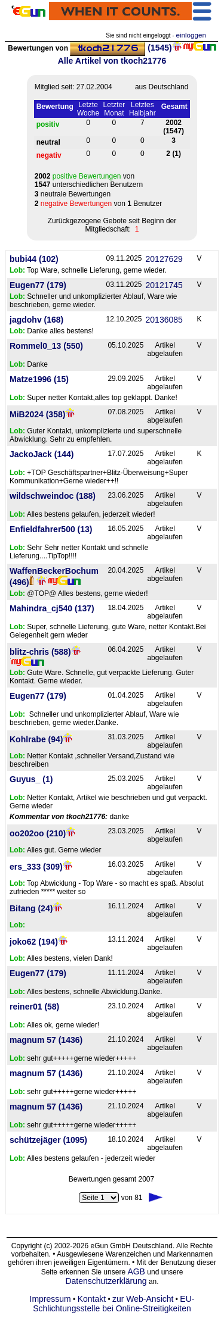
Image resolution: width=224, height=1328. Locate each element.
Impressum (50, 1299)
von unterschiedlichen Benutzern (89, 180)
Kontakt (92, 1299)
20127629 (164, 259)
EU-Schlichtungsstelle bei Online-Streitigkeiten (113, 1303)
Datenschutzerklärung (105, 1281)
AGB (136, 1271)
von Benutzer (98, 203)
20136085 (164, 319)
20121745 (164, 285)
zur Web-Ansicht (142, 1299)
